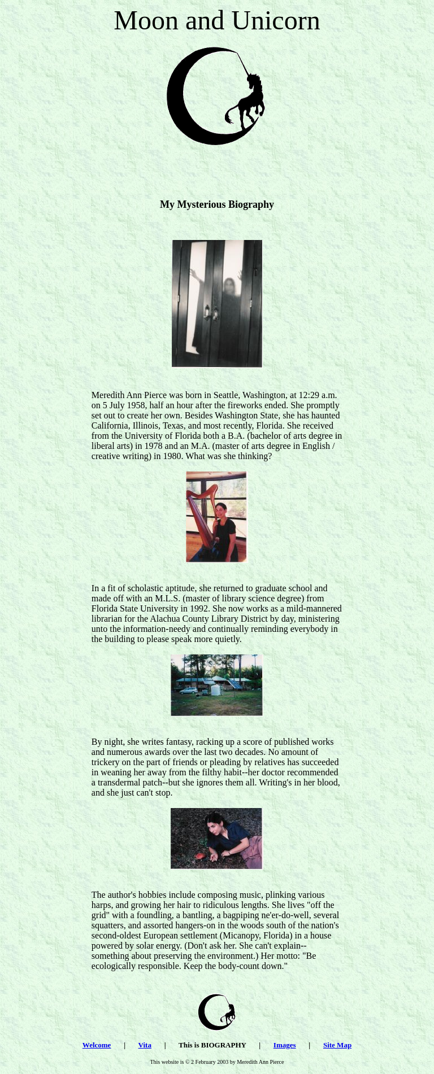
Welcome (97, 1045)
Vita (144, 1045)
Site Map (337, 1045)
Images (285, 1045)
